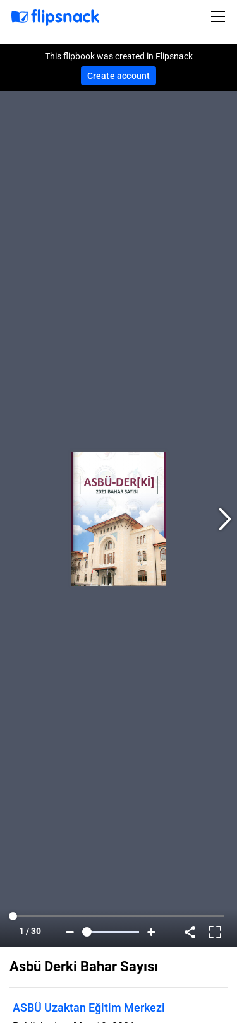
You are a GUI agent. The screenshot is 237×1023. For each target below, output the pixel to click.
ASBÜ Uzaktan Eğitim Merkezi (89, 1007)
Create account (118, 76)
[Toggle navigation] (220, 16)
